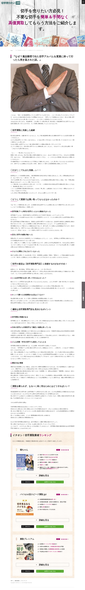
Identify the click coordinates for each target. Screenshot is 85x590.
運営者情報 (18, 583)
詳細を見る (28, 482)
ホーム (12, 50)
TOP (12, 583)
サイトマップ (26, 583)
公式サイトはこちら (50, 482)
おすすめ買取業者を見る (83, 295)
